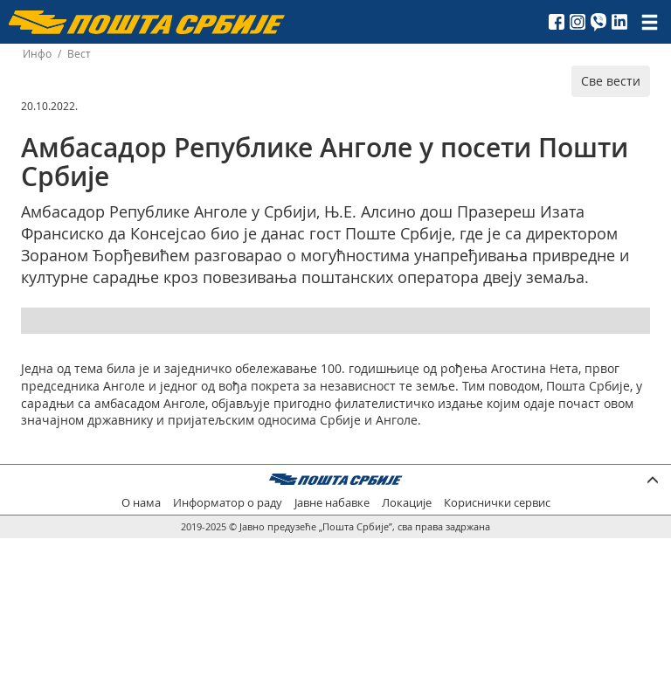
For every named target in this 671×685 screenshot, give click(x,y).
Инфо (37, 53)
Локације (407, 502)
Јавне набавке (332, 502)
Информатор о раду (227, 502)
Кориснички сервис (497, 502)
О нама (141, 502)
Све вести (610, 81)
